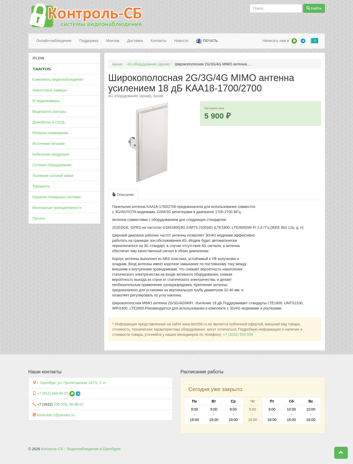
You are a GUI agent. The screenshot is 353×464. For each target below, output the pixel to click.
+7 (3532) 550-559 (238, 334)
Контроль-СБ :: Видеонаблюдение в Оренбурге (81, 449)
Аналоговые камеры (50, 90)
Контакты (158, 41)
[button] (341, 453)
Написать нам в (275, 41)
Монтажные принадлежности (57, 208)
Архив (117, 64)
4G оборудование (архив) (148, 64)
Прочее (39, 218)
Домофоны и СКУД (49, 122)
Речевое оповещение (51, 133)
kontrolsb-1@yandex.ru (56, 415)
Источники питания (49, 143)
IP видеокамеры (46, 101)
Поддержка (88, 41)
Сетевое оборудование (52, 165)
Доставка (135, 41)
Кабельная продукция (51, 154)
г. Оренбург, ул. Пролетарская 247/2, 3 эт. (71, 383)
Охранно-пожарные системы (57, 197)
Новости (181, 41)
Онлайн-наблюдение (54, 41)
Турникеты (41, 186)
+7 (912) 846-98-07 (52, 393)
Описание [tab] (123, 195)
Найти (314, 8)
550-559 (60, 404)
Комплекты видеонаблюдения (58, 79)
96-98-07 (76, 404)
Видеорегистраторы (49, 111)
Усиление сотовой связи (53, 176)
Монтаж (112, 41)
